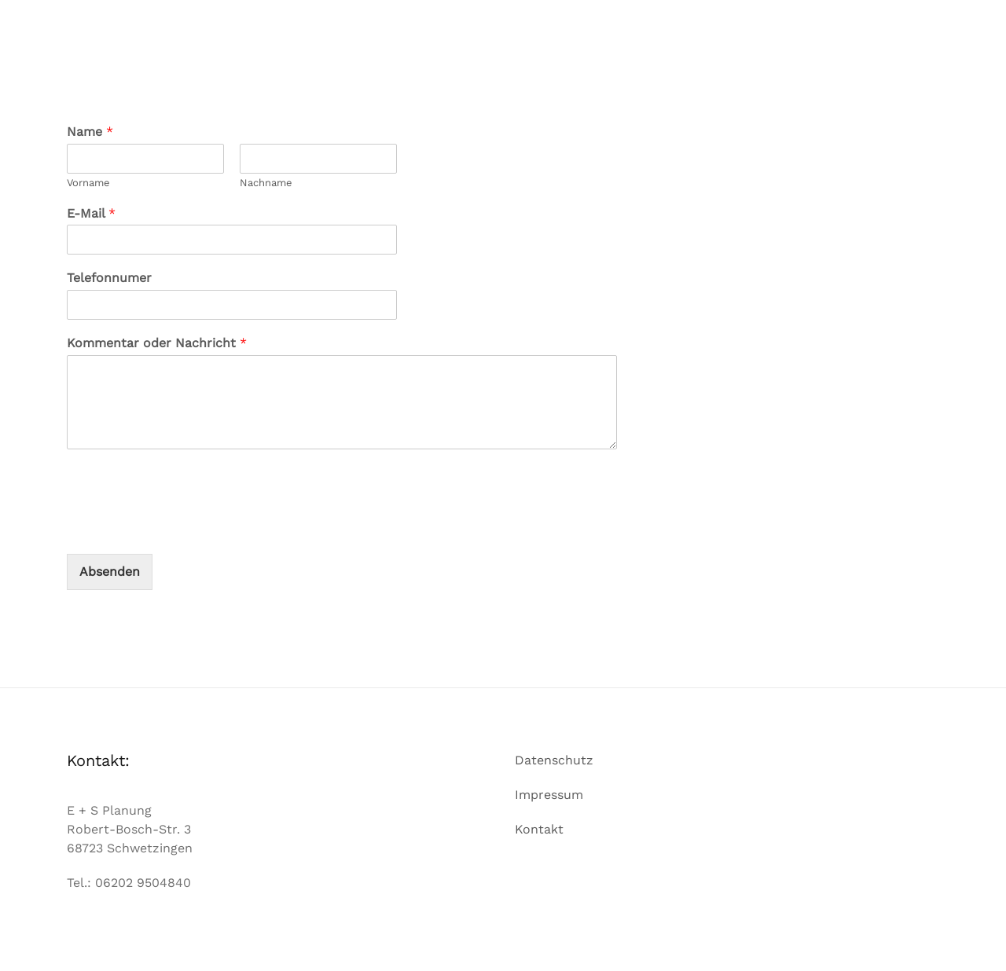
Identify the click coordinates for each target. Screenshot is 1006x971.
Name (90, 131)
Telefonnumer (109, 277)
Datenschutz (554, 760)
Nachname (266, 183)
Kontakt (539, 829)
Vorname (88, 183)
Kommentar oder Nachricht (157, 342)
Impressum (549, 794)
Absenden (109, 571)
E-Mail (91, 213)
